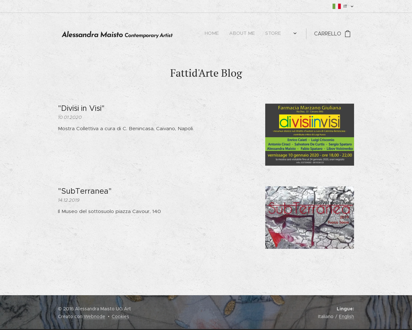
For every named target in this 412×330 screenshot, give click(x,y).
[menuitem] (231, 34)
